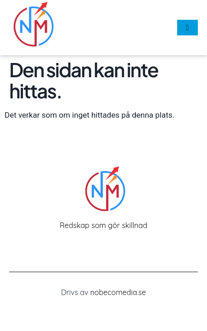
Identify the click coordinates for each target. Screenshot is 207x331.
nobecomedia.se (118, 292)
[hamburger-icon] (187, 27)
